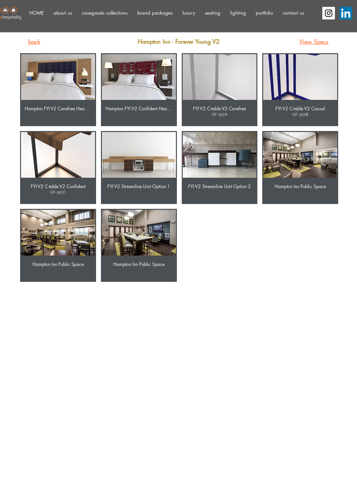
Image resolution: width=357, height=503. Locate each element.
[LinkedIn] (345, 13)
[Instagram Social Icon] (328, 13)
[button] (63, 12)
